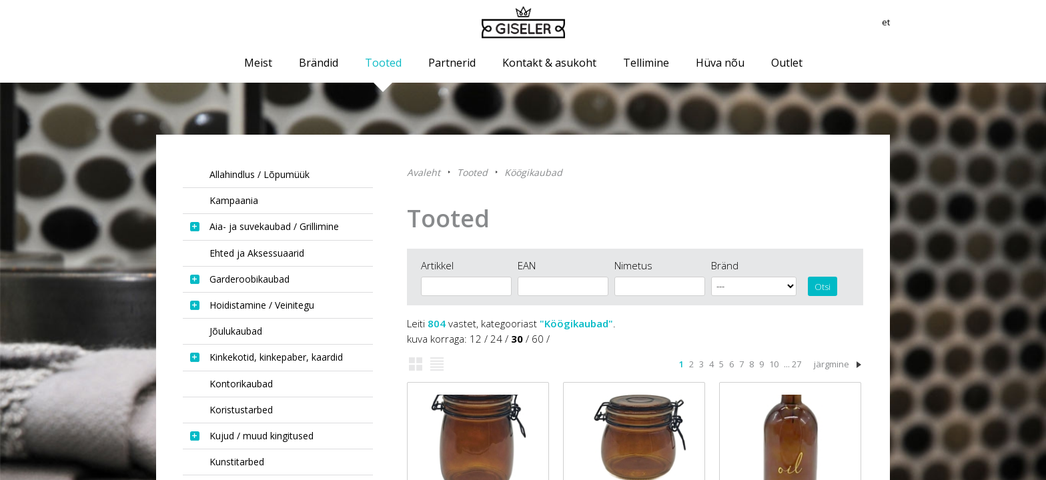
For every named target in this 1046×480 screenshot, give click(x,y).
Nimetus (633, 265)
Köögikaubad (533, 172)
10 (773, 364)
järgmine (831, 364)
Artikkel (437, 265)
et (885, 23)
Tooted (472, 172)
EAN (527, 265)
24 (496, 338)
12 (476, 338)
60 (538, 338)
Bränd (724, 265)
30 (517, 338)
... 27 (792, 364)
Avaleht (423, 172)
